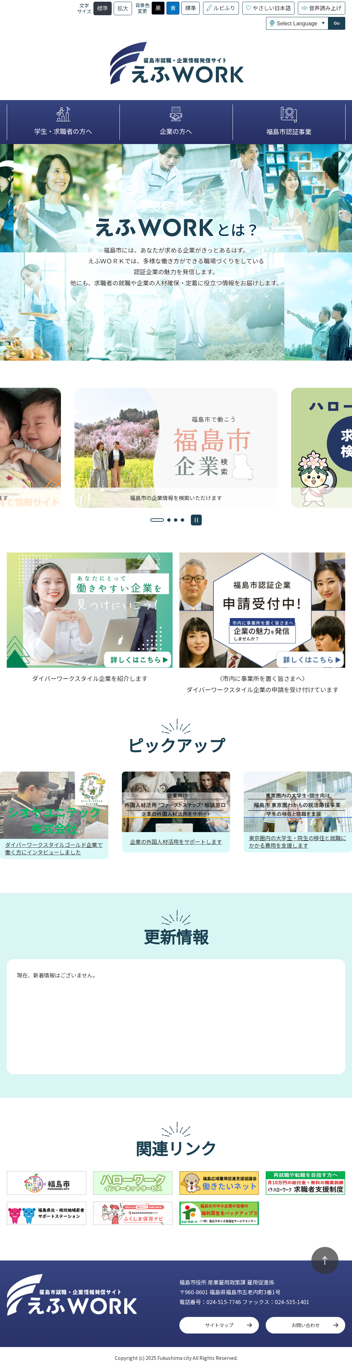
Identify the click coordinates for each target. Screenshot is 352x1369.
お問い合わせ (305, 1325)
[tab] (157, 520)
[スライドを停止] (196, 520)
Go (336, 23)
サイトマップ (219, 1325)
